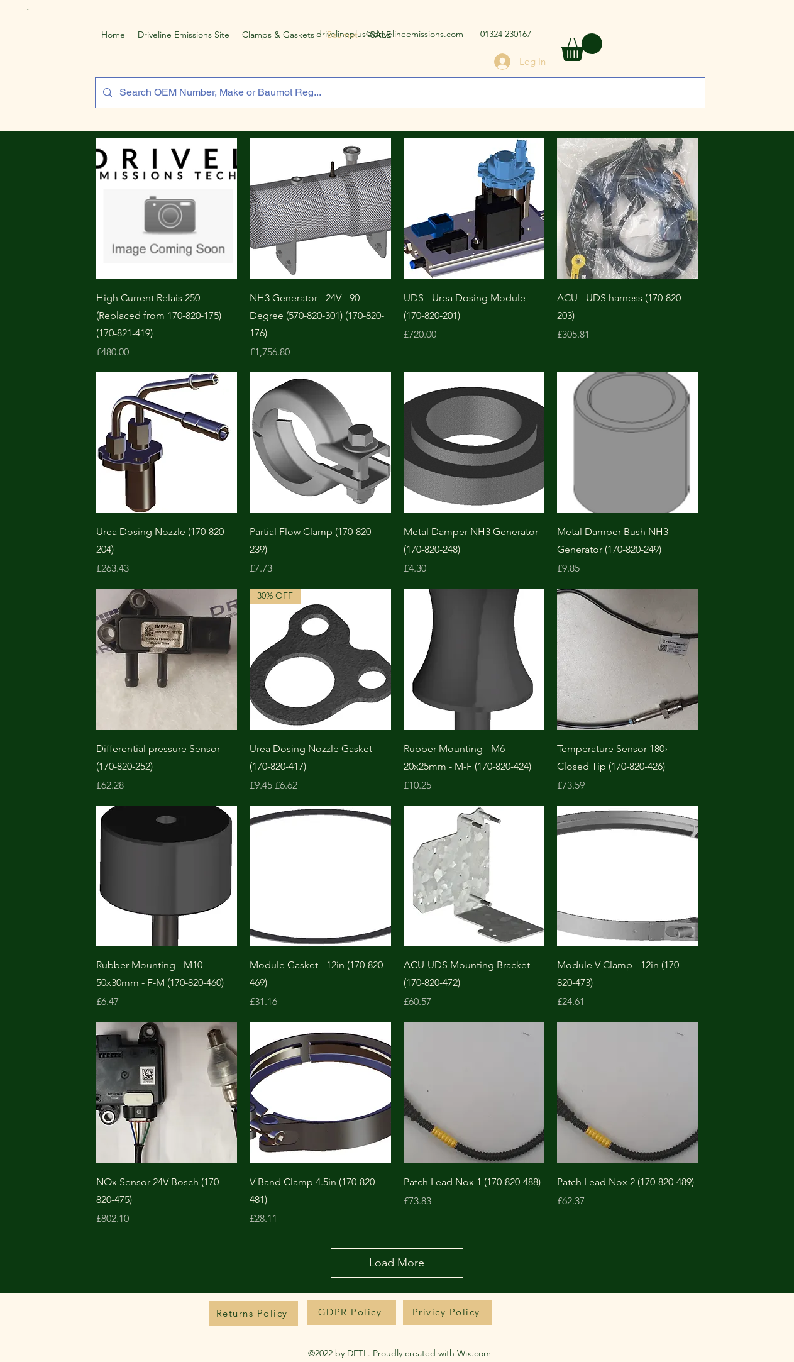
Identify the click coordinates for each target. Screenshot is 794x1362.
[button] (581, 47)
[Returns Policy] (253, 1313)
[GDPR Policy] (351, 1312)
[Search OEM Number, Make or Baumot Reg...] (398, 93)
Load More (397, 1263)
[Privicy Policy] (447, 1312)
